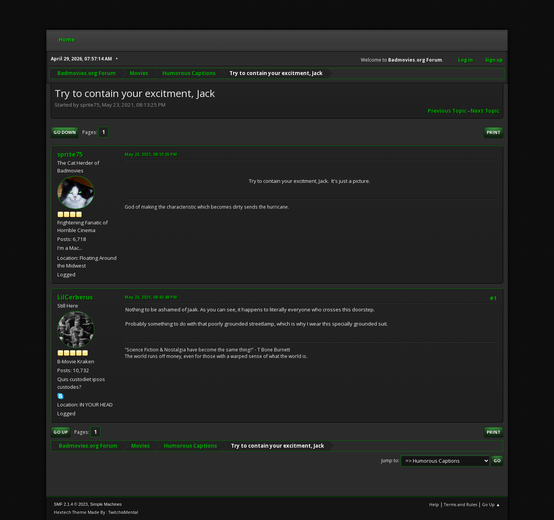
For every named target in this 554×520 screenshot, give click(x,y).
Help (434, 504)
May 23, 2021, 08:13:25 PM (151, 154)
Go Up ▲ (491, 504)
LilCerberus (75, 297)
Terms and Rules (460, 504)
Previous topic (447, 110)
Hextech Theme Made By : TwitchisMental (96, 512)
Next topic (485, 110)
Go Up (60, 432)
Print (494, 132)
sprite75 (70, 154)
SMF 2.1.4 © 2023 (71, 504)
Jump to (389, 460)
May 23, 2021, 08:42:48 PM (151, 297)
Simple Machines (106, 504)
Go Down (64, 132)
